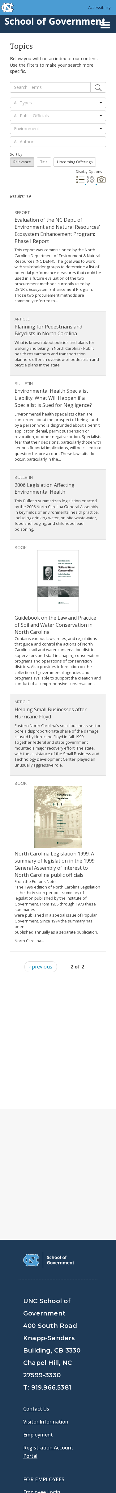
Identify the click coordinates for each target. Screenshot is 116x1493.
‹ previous (40, 966)
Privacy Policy (40, 1477)
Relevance (22, 162)
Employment (38, 1303)
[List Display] (81, 182)
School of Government (55, 21)
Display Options (89, 171)
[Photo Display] (101, 182)
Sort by (16, 154)
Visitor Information (45, 1290)
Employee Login (41, 1360)
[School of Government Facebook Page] (29, 1403)
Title (44, 162)
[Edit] (98, 87)
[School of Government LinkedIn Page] (61, 1403)
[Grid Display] (91, 182)
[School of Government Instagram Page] (77, 1403)
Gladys (32, 1377)
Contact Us (36, 1277)
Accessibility (99, 7)
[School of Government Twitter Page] (45, 1403)
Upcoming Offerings (74, 162)
